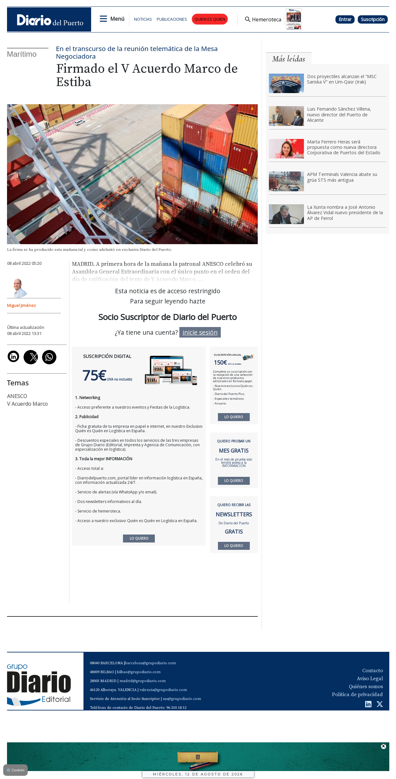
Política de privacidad (357, 694)
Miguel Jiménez (21, 305)
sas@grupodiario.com (182, 698)
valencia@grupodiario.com (163, 690)
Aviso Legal (370, 678)
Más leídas (288, 59)
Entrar (345, 19)
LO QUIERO (233, 417)
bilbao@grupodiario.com (139, 672)
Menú (117, 18)
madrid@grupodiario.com (142, 681)
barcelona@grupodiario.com (150, 663)
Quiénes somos (366, 686)
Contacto (372, 670)
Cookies (15, 770)
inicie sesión (200, 332)
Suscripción (373, 19)
